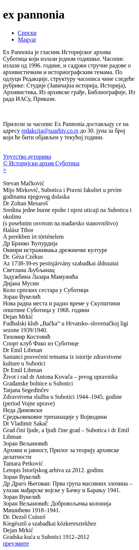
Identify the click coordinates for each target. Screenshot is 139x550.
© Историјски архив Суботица (41, 163)
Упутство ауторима (27, 156)
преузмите (16, 543)
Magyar (27, 39)
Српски (27, 33)
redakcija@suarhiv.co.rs (50, 130)
